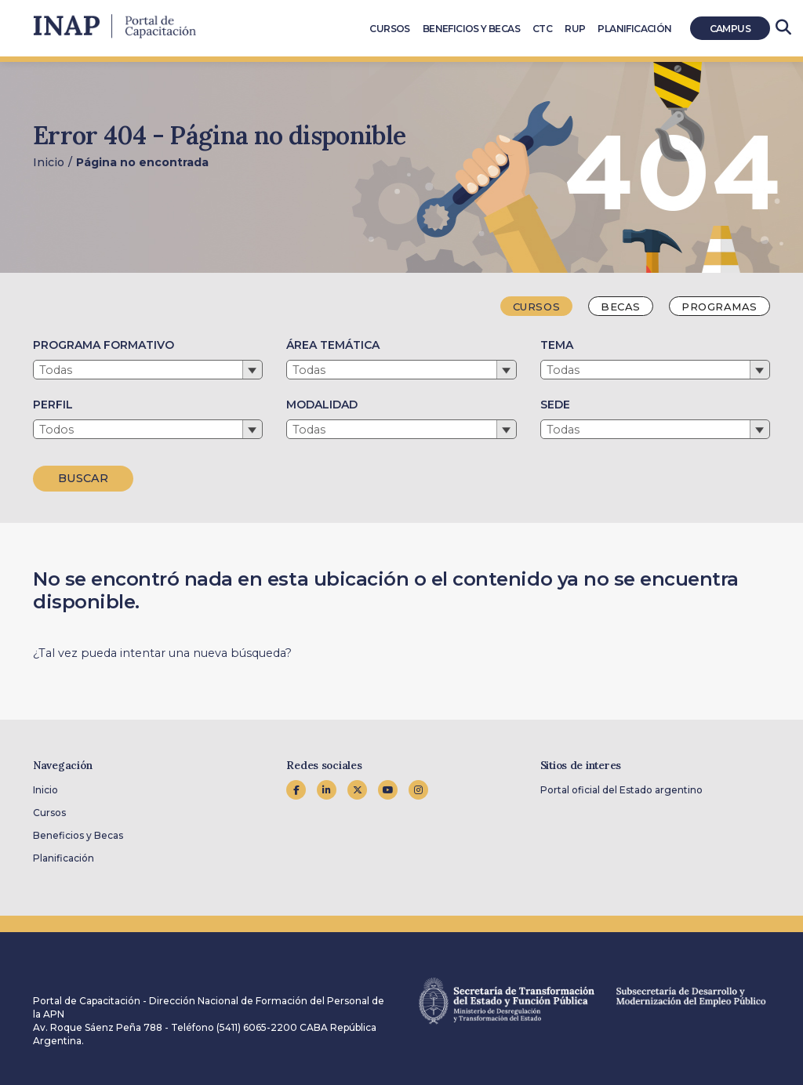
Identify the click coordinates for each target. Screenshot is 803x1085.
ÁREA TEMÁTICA (333, 345)
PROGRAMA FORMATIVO (103, 345)
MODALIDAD (322, 404)
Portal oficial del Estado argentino (621, 790)
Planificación (63, 858)
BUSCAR (83, 478)
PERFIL (53, 404)
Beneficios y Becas (78, 835)
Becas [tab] (621, 306)
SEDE (555, 404)
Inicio (48, 162)
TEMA (556, 345)
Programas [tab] (719, 306)
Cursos (49, 812)
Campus (730, 28)
